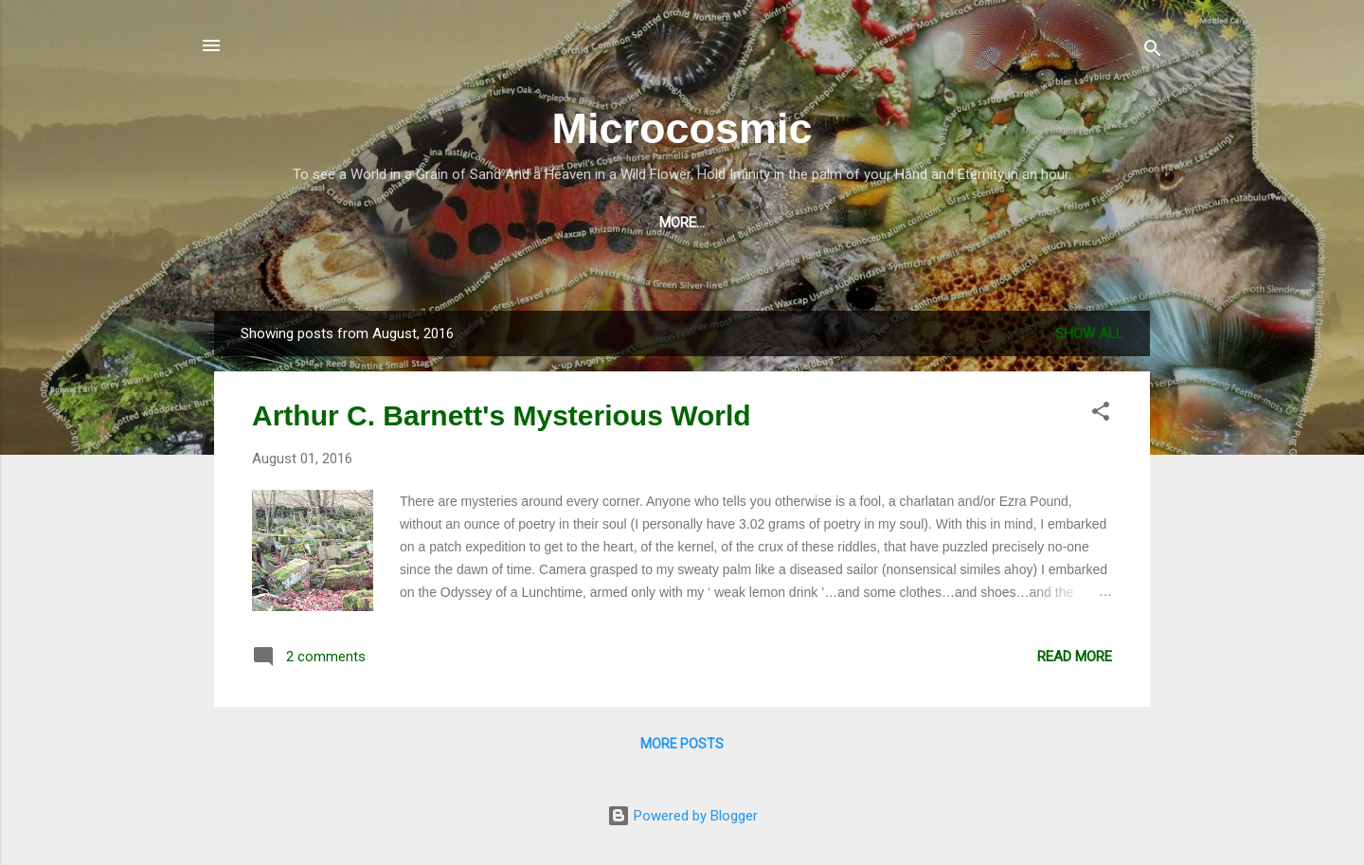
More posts (682, 743)
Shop (279, 222)
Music (494, 222)
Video (420, 222)
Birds (1084, 222)
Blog (349, 222)
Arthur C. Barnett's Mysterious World (501, 415)
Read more (1074, 656)
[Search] (1152, 52)
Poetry (575, 222)
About (901, 222)
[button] (1100, 414)
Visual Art (673, 222)
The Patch (994, 222)
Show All (1089, 333)
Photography (795, 222)
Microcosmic (681, 128)
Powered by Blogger (682, 815)
